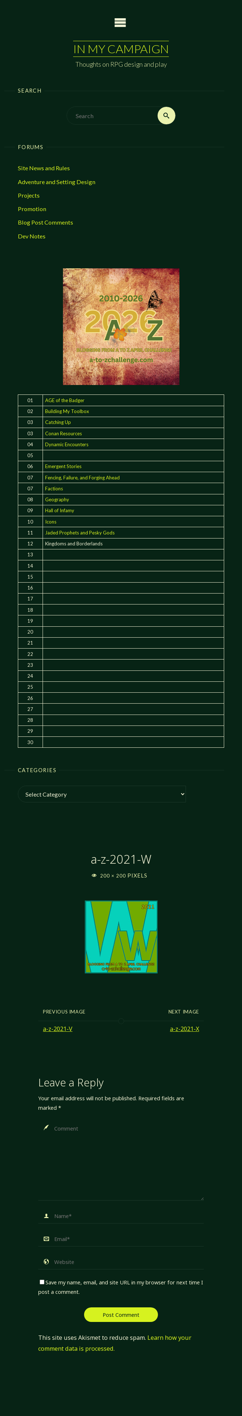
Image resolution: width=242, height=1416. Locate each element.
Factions (54, 488)
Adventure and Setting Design (56, 181)
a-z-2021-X (184, 1029)
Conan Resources (63, 433)
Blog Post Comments (45, 222)
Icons (50, 522)
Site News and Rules (44, 167)
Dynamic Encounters (66, 444)
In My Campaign (121, 49)
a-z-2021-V (57, 1029)
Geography (57, 499)
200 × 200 (113, 876)
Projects (29, 195)
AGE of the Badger (64, 400)
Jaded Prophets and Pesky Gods (80, 533)
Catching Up (58, 422)
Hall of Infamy (59, 510)
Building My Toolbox (67, 411)
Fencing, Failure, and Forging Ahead (82, 478)
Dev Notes (31, 236)
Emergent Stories (63, 466)
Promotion (32, 208)
